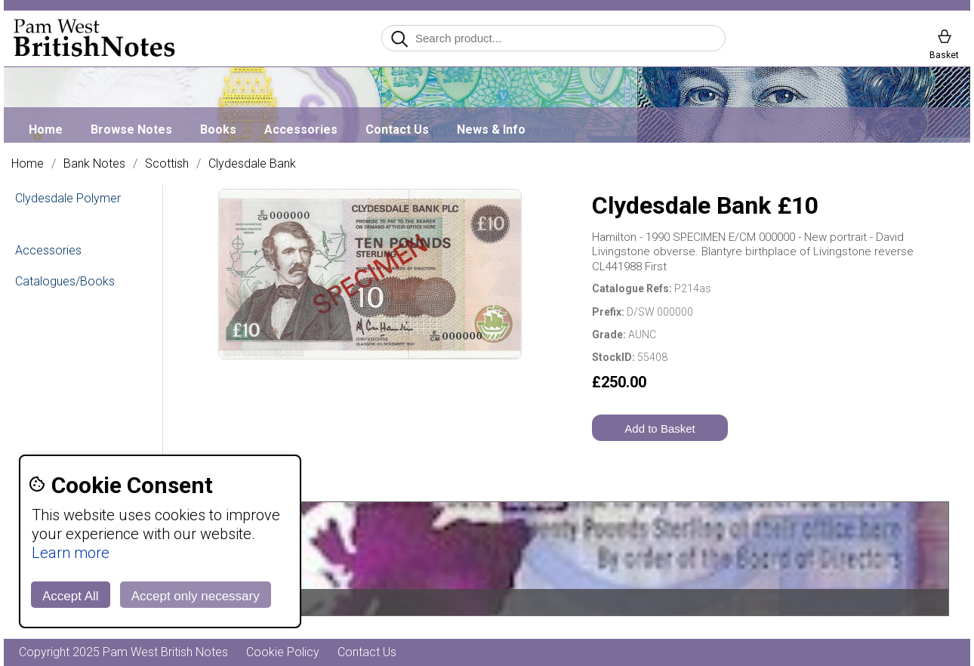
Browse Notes (131, 129)
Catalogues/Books (65, 281)
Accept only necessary (195, 596)
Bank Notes (94, 164)
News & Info (491, 129)
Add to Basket (659, 428)
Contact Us (397, 129)
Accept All (70, 596)
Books (218, 129)
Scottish (167, 164)
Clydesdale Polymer (68, 198)
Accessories (301, 129)
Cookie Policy (282, 652)
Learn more (70, 553)
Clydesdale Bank (252, 164)
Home (46, 129)
